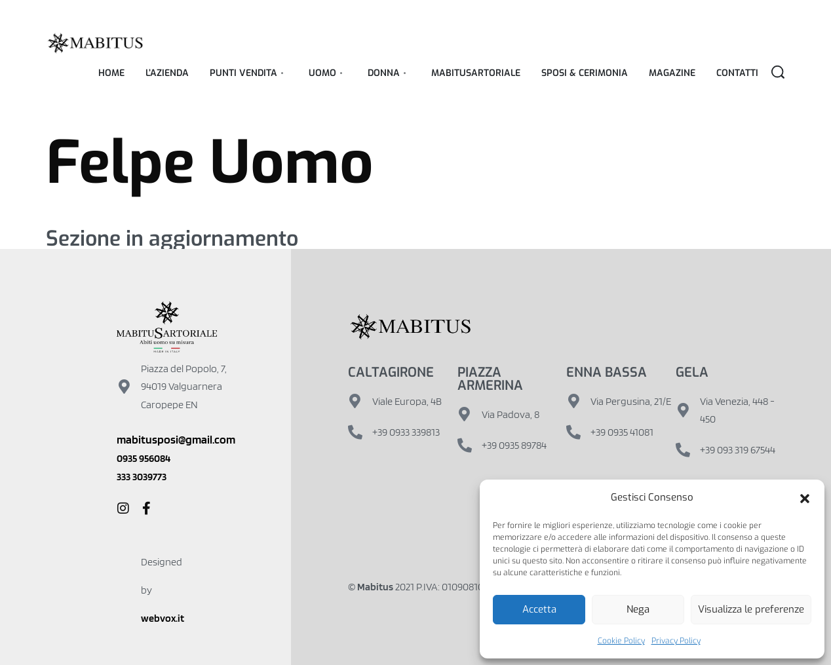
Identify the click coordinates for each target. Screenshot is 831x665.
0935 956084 (143, 458)
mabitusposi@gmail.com (176, 439)
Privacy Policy (676, 641)
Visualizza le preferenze (751, 609)
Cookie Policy (621, 641)
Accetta (539, 609)
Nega (638, 609)
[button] (804, 497)
